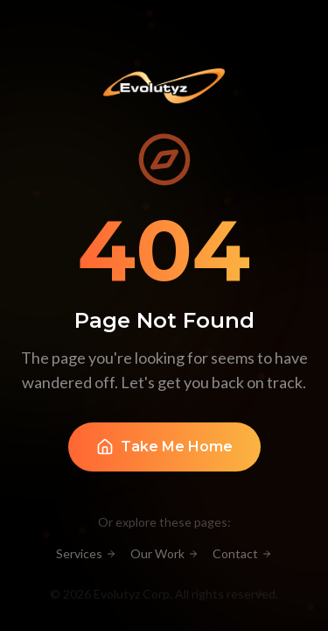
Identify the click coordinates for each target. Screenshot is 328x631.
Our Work (164, 553)
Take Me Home (164, 448)
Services (86, 553)
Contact (242, 553)
